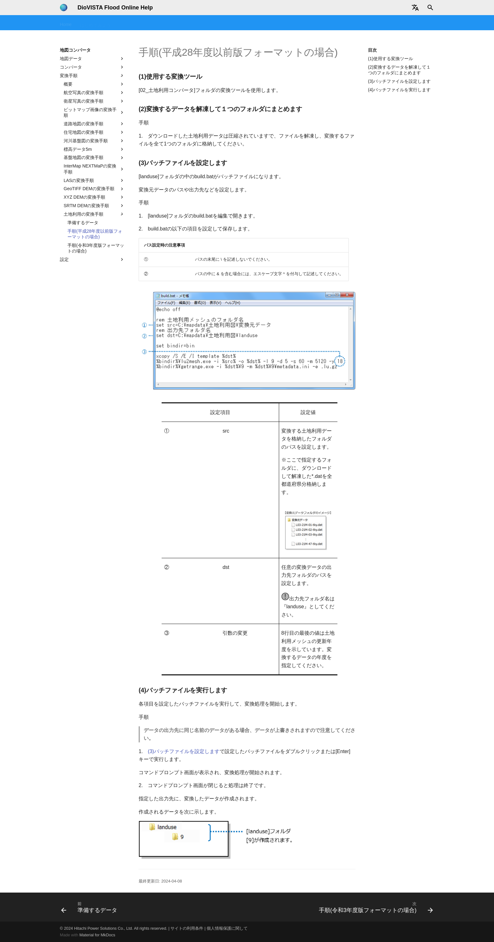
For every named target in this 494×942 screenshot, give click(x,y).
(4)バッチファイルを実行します (399, 89)
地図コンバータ (313, 23)
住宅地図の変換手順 (94, 132)
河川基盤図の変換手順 (94, 141)
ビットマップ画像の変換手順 (94, 112)
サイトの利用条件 (186, 928)
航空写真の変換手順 (94, 92)
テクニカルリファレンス (265, 23)
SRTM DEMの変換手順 (94, 205)
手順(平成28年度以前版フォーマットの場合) (94, 234)
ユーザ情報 (405, 23)
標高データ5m (94, 149)
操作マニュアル (200, 23)
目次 (372, 50)
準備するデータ (82, 222)
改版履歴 (377, 23)
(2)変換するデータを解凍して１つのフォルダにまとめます (399, 70)
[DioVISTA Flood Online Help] (63, 7)
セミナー (128, 23)
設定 (92, 259)
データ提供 (349, 23)
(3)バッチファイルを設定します (399, 81)
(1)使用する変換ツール (390, 58)
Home (66, 23)
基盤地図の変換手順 (94, 158)
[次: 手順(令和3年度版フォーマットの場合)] (374, 907)
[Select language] (415, 7)
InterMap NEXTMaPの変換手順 (94, 168)
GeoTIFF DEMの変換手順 (94, 189)
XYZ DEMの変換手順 (94, 197)
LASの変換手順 (94, 180)
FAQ (228, 23)
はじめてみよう (95, 23)
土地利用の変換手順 (94, 214)
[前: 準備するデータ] (90, 907)
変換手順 (92, 75)
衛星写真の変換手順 (94, 101)
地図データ (92, 58)
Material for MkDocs (97, 935)
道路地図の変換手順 (94, 124)
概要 (94, 84)
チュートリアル (161, 23)
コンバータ (92, 67)
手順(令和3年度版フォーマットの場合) (95, 248)
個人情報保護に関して (227, 928)
